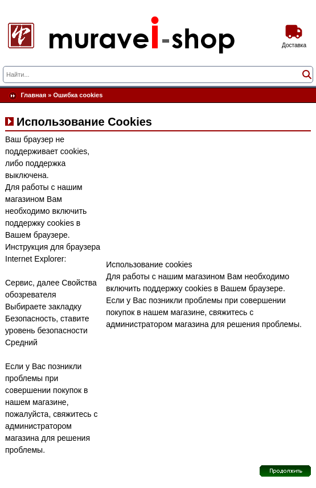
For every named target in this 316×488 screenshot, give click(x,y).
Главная (33, 95)
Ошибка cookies (77, 95)
